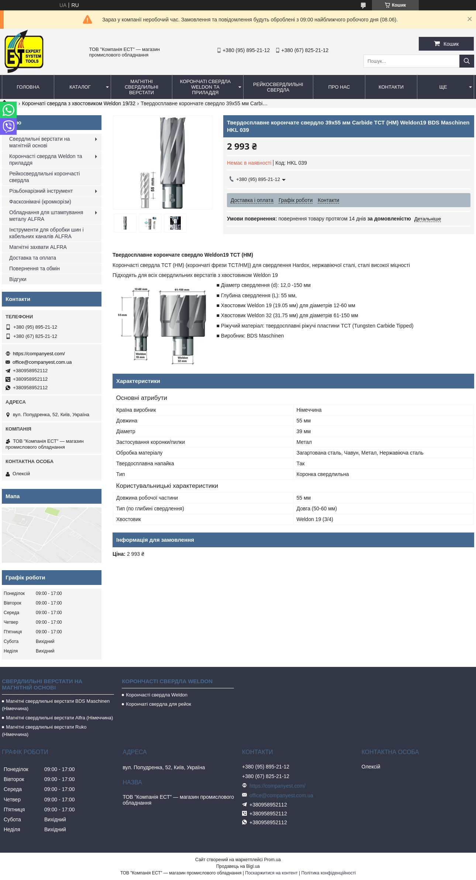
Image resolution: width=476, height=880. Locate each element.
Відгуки (18, 279)
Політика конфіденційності (328, 873)
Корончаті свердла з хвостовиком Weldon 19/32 (78, 103)
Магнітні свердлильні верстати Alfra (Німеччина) (59, 717)
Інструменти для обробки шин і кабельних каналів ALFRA (46, 233)
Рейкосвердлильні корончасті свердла (44, 177)
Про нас (339, 87)
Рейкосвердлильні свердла (278, 87)
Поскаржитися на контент (271, 873)
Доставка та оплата (32, 258)
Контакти (391, 87)
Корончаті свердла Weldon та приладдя (205, 87)
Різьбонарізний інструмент (41, 191)
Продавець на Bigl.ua (238, 866)
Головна (28, 87)
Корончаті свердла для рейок (158, 704)
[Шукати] (466, 61)
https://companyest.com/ (39, 353)
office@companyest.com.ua (42, 362)
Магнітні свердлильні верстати (141, 87)
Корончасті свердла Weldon (156, 695)
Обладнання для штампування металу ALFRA (46, 215)
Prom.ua (272, 859)
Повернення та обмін (34, 268)
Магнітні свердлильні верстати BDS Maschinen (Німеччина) (56, 704)
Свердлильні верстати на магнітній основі (39, 142)
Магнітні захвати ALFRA (38, 247)
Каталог (79, 87)
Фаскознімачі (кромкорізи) (40, 202)
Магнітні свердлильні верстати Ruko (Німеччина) (44, 730)
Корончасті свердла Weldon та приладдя (45, 159)
